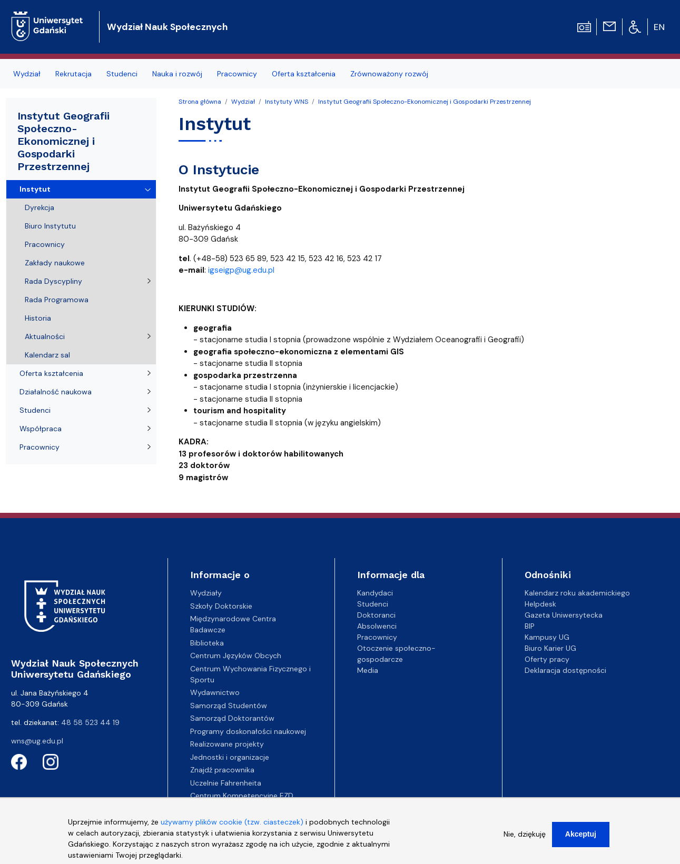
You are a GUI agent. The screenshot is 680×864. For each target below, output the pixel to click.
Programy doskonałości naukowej (248, 731)
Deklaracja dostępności (565, 670)
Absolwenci (377, 626)
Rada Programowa (56, 299)
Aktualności (45, 336)
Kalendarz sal (47, 355)
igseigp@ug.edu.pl (241, 270)
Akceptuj (580, 839)
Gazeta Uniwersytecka (564, 615)
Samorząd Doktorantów (232, 718)
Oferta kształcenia (304, 73)
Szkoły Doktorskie (221, 606)
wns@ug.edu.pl (37, 741)
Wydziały (206, 593)
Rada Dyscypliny (53, 281)
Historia (38, 318)
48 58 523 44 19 (90, 722)
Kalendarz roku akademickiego (577, 593)
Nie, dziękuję (525, 839)
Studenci (121, 73)
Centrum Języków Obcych (235, 655)
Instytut (35, 189)
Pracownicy (237, 73)
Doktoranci (376, 615)
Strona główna (200, 101)
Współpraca (40, 428)
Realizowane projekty (227, 744)
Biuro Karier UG (550, 648)
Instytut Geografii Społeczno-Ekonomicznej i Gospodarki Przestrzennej (424, 101)
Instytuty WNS (286, 101)
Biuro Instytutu (50, 226)
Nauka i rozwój (177, 73)
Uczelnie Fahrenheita (225, 783)
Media (367, 670)
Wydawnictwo (215, 692)
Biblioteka (207, 643)
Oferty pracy (547, 659)
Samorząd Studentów (228, 705)
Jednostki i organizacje (229, 757)
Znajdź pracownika (222, 769)
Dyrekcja (39, 207)
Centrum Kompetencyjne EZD (241, 795)
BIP (530, 626)
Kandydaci (375, 593)
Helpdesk (540, 604)
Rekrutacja (73, 73)
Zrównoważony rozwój (389, 73)
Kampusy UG (547, 637)
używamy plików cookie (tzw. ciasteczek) (232, 827)
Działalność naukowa (55, 391)
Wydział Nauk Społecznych (167, 27)
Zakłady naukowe (55, 262)
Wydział (27, 73)
